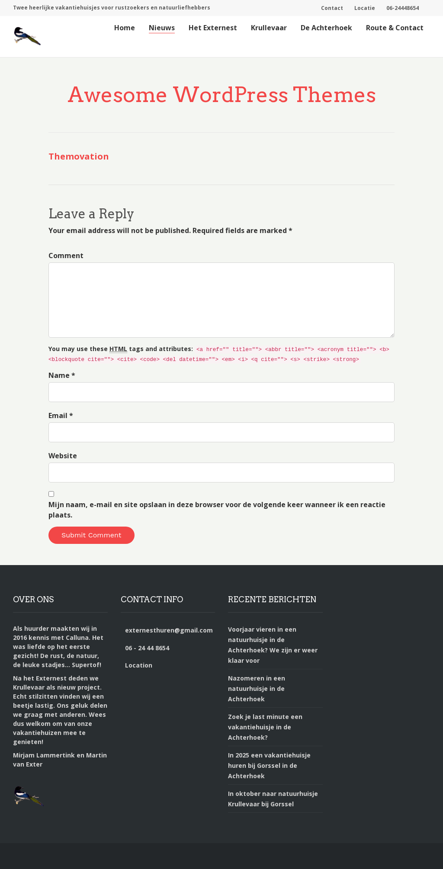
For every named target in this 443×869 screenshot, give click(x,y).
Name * (61, 375)
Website (62, 455)
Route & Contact (395, 27)
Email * (60, 415)
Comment (65, 255)
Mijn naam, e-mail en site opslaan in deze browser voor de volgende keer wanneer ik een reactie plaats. (216, 510)
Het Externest (213, 27)
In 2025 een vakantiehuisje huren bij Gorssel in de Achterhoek (269, 765)
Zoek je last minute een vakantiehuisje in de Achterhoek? (265, 726)
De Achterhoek (326, 27)
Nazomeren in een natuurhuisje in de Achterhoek (256, 688)
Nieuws (162, 27)
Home (124, 27)
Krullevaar (269, 27)
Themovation (78, 156)
